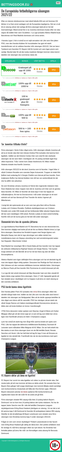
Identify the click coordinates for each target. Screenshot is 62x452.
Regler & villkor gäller (33, 77)
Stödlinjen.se (18, 77)
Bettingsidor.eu (15, 440)
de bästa (24, 392)
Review (39, 71)
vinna (35, 292)
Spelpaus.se (24, 77)
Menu (58, 2)
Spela (54, 70)
